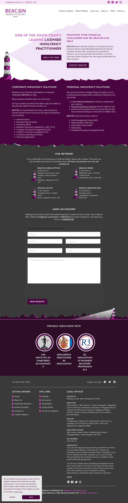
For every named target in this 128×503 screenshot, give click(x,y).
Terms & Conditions (50, 411)
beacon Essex (86, 168)
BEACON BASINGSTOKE (90, 188)
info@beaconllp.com (14, 2)
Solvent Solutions (21, 407)
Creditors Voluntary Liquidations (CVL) (32, 132)
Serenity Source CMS (75, 491)
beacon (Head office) (49, 168)
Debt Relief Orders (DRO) (81, 125)
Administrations (23, 119)
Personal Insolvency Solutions (83, 106)
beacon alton (45, 188)
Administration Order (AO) (82, 122)
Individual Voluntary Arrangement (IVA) (87, 130)
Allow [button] (31, 497)
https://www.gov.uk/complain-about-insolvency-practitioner (89, 473)
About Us (18, 400)
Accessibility (47, 403)
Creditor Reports (21, 414)
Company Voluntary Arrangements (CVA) (33, 129)
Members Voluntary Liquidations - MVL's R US (35, 127)
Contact (78, 65)
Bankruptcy (76, 128)
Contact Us (19, 411)
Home (27, 382)
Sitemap (45, 396)
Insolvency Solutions (23, 403)
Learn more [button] (18, 492)
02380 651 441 (31, 2)
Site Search (46, 400)
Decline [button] (12, 497)
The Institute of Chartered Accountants (43, 361)
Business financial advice (26, 122)
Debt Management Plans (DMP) (84, 120)
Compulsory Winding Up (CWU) (29, 134)
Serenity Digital (88, 493)
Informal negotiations (25, 137)
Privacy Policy (47, 407)
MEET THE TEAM (51, 57)
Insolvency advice (23, 124)
